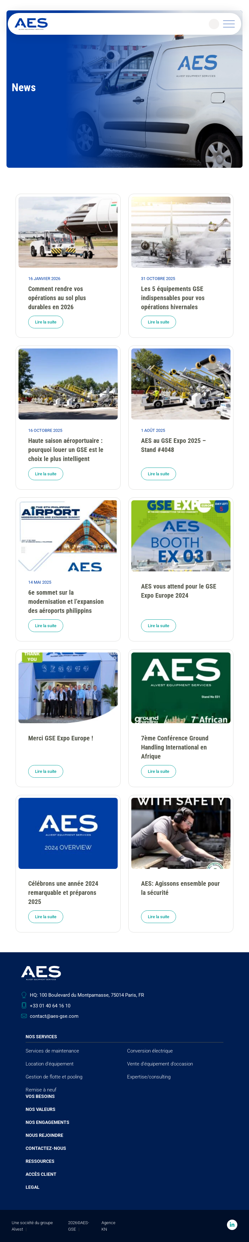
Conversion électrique (150, 1051)
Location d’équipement (50, 1064)
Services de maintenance (52, 1051)
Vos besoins (40, 1096)
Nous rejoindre (44, 1135)
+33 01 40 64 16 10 (50, 1006)
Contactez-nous (46, 1148)
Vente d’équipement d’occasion (160, 1064)
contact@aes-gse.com (54, 1016)
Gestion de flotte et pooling (54, 1077)
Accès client (41, 1174)
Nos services (41, 1036)
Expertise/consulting (149, 1077)
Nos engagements (47, 1122)
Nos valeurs (40, 1109)
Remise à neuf (41, 1090)
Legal (33, 1187)
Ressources (40, 1161)
